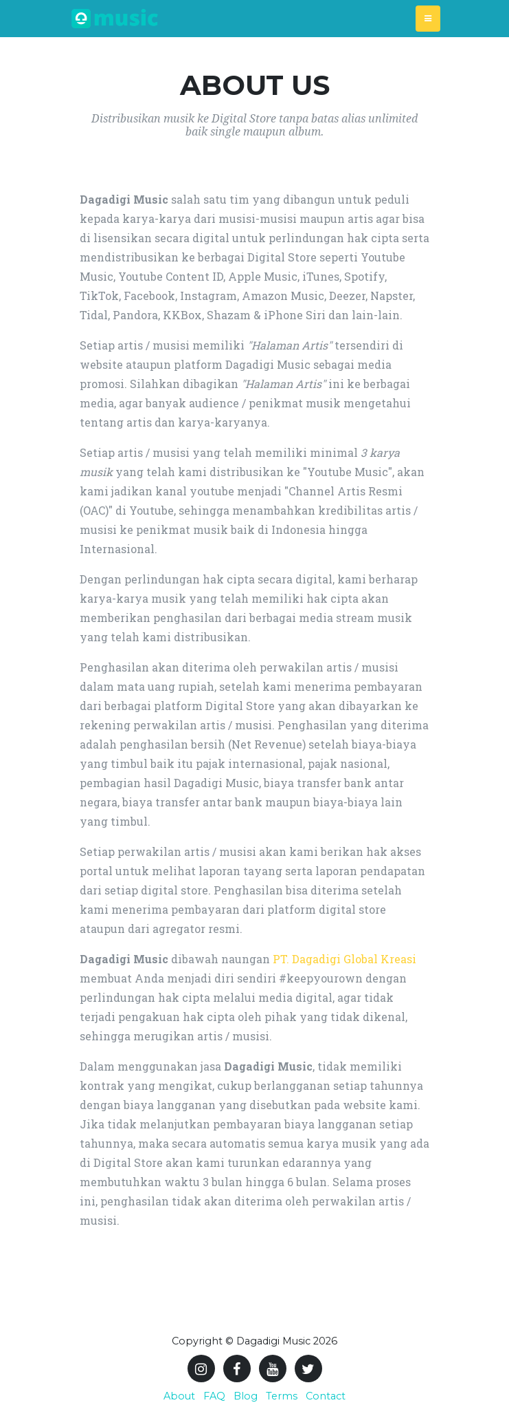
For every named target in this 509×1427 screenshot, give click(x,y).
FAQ (214, 1396)
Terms (281, 1396)
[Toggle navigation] (428, 19)
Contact (326, 1396)
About (179, 1396)
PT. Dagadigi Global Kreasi (344, 959)
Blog (246, 1396)
